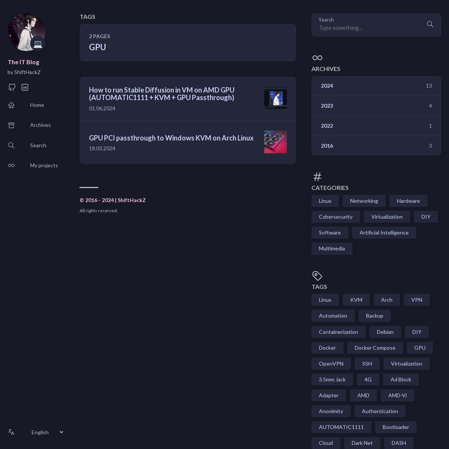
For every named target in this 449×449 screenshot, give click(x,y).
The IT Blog (23, 61)
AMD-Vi (397, 395)
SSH (367, 363)
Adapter (329, 395)
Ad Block (401, 379)
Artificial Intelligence (384, 232)
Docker (327, 347)
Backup (374, 315)
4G (368, 379)
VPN (416, 299)
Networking (364, 200)
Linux (325, 200)
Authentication (380, 411)
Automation (333, 315)
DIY (426, 216)
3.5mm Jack (332, 379)
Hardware (408, 200)
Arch (386, 299)
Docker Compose (375, 347)
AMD (363, 395)
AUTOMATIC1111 (341, 427)
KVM (356, 299)
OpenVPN (331, 363)
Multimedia (332, 248)
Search (326, 20)
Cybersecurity (335, 216)
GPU (420, 347)
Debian (385, 332)
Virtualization (387, 216)
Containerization (338, 332)
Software (330, 232)
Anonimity (331, 411)
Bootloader (396, 427)
